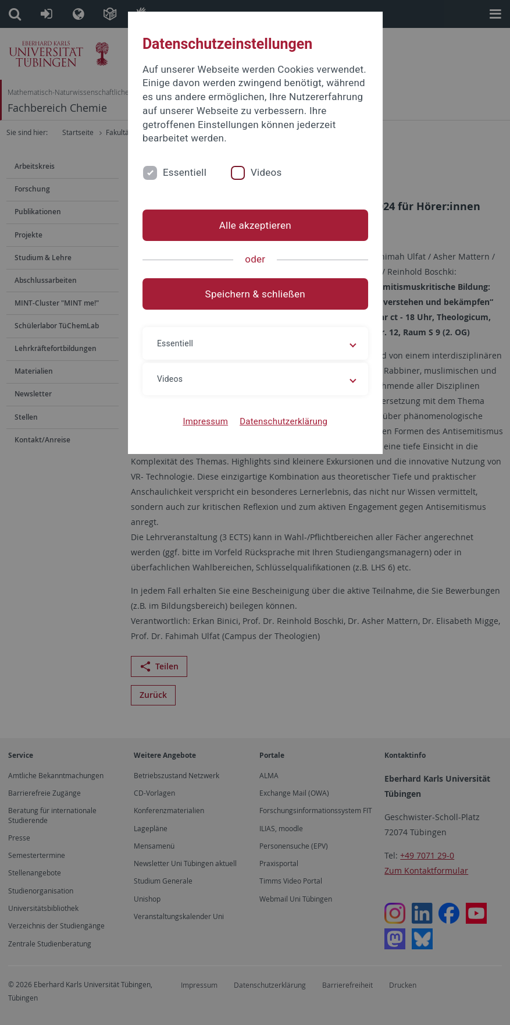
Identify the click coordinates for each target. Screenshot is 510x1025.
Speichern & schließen (255, 294)
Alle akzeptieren (255, 225)
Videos (265, 172)
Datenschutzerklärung (283, 421)
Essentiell (184, 172)
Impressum (205, 421)
